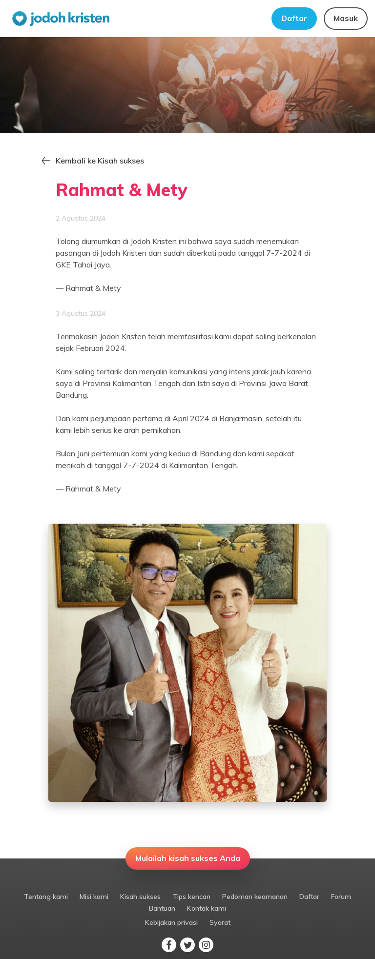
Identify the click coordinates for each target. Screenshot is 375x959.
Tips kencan (191, 896)
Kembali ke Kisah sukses (100, 160)
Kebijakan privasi (171, 922)
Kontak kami (206, 908)
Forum (341, 896)
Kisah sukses (140, 896)
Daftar (294, 18)
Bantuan (162, 908)
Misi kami (94, 896)
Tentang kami (46, 896)
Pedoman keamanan (255, 896)
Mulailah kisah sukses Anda (187, 858)
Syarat (219, 922)
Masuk (345, 18)
